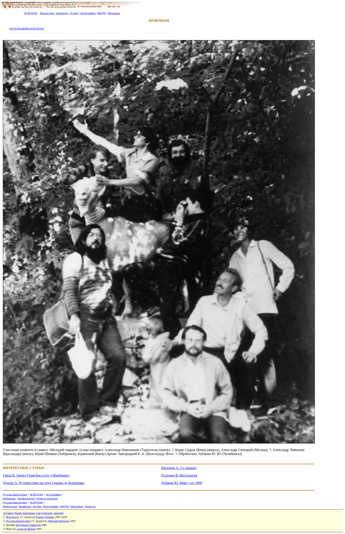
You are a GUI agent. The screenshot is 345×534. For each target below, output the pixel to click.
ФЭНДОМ (30, 13)
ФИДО (101, 13)
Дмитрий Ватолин (58, 521)
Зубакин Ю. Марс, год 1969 (181, 483)
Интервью (114, 13)
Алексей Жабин (26, 528)
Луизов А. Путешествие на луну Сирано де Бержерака (43, 483)
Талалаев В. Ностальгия (179, 475)
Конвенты (62, 13)
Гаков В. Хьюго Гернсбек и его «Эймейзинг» (36, 475)
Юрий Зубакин (45, 517)
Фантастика (47, 13)
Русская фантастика (15, 494)
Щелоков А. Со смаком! (179, 468)
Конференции (26, 498)
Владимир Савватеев (28, 525)
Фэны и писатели (47, 498)
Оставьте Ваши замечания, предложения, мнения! (33, 513)
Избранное (9, 498)
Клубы (74, 13)
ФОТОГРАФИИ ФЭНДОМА (26, 28)
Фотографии (87, 13)
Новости (90, 506)
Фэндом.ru (12, 517)
